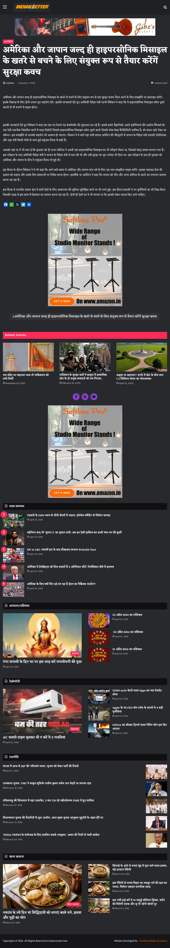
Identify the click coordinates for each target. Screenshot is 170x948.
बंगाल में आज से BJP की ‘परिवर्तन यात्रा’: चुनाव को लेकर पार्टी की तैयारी (41, 766)
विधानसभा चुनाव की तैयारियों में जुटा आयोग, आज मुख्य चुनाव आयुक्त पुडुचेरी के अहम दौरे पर (53, 817)
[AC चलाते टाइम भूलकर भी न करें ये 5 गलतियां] (42, 711)
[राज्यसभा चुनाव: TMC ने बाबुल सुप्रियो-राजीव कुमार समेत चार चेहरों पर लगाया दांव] (156, 789)
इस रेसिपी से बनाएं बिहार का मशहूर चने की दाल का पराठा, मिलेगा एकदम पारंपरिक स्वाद (139, 885)
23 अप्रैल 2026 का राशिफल (127, 615)
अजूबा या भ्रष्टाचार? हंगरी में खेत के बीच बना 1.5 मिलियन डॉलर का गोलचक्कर (139, 377)
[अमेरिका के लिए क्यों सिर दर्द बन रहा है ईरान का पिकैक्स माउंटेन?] (13, 589)
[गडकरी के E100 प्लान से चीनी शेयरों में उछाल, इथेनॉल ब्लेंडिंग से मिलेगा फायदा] (13, 521)
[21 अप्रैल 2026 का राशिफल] (99, 655)
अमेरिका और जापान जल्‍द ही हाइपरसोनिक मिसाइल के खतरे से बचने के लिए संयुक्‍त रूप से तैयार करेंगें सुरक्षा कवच (85, 316)
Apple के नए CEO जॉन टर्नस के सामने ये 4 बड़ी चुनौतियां (137, 709)
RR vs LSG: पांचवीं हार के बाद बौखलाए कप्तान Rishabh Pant (61, 549)
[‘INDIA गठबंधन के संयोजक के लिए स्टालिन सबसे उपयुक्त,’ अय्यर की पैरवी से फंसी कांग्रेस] (156, 840)
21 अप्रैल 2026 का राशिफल (127, 649)
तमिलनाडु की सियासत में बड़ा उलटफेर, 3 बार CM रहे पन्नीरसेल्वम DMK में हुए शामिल (48, 800)
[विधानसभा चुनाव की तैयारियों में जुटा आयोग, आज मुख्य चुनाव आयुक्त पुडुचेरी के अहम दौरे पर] (156, 823)
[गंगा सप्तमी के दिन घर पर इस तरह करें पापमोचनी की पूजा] (42, 635)
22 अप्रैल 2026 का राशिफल (127, 632)
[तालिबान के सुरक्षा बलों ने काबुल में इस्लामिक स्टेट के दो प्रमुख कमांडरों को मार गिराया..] (85, 357)
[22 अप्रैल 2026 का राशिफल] (99, 637)
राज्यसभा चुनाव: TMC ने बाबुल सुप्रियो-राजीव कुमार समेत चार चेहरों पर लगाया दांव (47, 783)
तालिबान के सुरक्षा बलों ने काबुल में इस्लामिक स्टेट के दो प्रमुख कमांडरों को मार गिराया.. (83, 377)
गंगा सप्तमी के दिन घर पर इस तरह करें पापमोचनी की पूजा (42, 662)
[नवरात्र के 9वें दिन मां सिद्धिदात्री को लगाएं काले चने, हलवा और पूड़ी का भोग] (42, 886)
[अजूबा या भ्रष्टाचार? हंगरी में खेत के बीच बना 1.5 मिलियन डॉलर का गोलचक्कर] (141, 357)
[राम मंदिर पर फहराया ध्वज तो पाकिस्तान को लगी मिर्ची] (28, 357)
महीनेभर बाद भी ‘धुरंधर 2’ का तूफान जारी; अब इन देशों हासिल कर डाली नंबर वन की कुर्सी (74, 532)
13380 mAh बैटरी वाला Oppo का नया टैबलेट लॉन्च (137, 692)
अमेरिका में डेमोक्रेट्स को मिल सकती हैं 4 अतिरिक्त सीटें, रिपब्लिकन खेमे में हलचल (70, 567)
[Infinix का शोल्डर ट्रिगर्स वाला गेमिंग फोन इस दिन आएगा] (99, 730)
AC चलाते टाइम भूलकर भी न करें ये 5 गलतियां (34, 737)
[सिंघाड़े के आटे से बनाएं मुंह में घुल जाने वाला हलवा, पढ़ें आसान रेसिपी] (99, 871)
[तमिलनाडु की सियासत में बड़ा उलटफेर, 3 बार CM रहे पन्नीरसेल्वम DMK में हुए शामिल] (156, 806)
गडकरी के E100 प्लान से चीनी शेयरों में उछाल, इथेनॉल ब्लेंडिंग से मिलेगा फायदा (68, 515)
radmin (10, 83)
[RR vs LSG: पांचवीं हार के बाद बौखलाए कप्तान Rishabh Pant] (13, 555)
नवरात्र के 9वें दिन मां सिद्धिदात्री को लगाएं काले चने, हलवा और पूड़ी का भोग (42, 915)
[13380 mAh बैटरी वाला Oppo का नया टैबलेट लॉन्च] (99, 696)
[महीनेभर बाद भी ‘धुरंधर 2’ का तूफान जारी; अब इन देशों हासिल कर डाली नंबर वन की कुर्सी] (13, 538)
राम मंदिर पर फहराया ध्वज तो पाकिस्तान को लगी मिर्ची (26, 377)
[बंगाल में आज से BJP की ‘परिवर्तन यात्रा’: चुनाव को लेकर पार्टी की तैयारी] (156, 771)
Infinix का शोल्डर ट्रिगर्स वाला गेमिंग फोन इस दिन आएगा (139, 727)
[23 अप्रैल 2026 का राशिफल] (99, 620)
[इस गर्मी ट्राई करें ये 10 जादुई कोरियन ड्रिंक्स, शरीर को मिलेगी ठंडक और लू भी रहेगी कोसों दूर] (99, 905)
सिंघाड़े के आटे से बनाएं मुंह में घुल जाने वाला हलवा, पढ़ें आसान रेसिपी (139, 867)
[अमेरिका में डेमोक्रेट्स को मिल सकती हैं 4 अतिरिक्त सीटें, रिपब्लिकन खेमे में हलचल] (13, 572)
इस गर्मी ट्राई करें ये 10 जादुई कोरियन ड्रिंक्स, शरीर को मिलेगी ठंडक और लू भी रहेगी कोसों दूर (138, 902)
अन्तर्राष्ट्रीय (8, 42)
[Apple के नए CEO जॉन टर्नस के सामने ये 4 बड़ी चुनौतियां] (99, 713)
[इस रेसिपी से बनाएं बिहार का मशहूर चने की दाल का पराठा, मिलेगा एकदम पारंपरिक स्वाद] (99, 888)
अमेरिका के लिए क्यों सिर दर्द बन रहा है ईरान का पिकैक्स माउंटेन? (61, 584)
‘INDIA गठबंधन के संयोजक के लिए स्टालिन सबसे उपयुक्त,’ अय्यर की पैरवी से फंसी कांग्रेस (51, 835)
